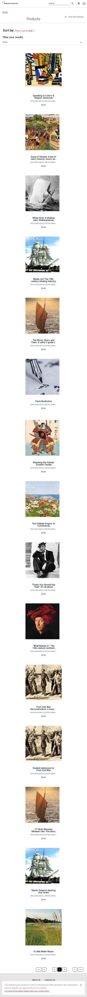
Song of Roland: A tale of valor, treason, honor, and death (43, 159)
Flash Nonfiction (43, 401)
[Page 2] (54, 969)
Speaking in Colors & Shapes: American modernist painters (43, 97)
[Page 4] (65, 969)
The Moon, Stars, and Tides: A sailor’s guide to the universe (43, 342)
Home (5, 12)
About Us (36, 980)
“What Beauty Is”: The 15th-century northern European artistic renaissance (44, 649)
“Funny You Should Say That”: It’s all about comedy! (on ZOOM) (43, 586)
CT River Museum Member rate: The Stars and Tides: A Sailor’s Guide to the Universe (43, 832)
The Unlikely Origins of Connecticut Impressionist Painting (43, 525)
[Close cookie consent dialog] (81, 985)
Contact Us (50, 980)
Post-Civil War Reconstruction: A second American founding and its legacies (43, 710)
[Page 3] (59, 969)
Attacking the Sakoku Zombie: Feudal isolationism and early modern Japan (43, 465)
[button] (43, 42)
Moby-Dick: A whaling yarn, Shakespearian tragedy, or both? (43, 220)
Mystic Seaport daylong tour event (44, 891)
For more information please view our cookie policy (26, 991)
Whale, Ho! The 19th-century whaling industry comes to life (43, 281)
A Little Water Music (43, 951)
